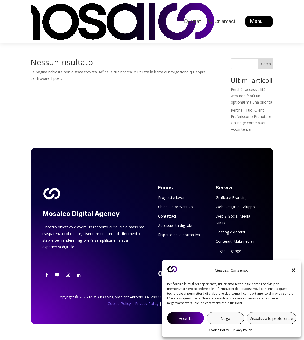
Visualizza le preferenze (271, 318)
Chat (195, 21)
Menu (256, 21)
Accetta (186, 318)
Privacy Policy (242, 330)
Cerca (266, 63)
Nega (225, 318)
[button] (293, 270)
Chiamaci (224, 21)
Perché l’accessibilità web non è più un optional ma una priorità (251, 96)
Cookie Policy (219, 330)
